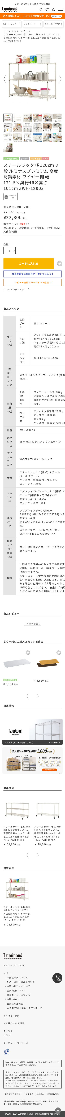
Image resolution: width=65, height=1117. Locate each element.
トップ (6, 31)
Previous (4, 79)
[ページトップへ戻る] (58, 1110)
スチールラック (22, 31)
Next (60, 79)
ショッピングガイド (16, 289)
